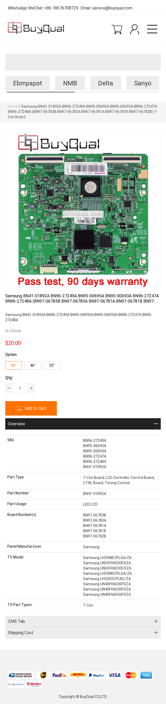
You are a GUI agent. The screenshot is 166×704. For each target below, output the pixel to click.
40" (13, 365)
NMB (70, 83)
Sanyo (142, 83)
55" (52, 365)
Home (13, 106)
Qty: (9, 377)
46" (33, 365)
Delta (105, 83)
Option (11, 354)
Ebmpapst (27, 83)
